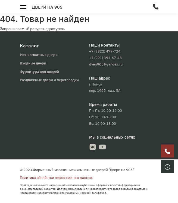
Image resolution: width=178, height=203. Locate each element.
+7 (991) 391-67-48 (105, 57)
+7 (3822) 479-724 (104, 51)
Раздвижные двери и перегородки (49, 80)
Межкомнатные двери (39, 55)
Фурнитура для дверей (39, 71)
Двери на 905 (47, 7)
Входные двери (33, 63)
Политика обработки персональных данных (56, 177)
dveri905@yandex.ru (106, 64)
